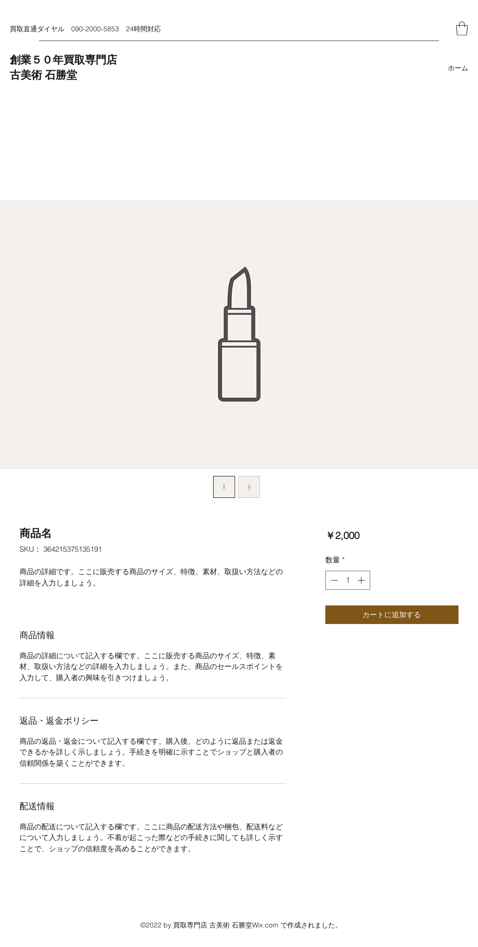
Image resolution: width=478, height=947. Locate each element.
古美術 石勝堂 (43, 75)
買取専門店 (90, 60)
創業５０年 (36, 60)
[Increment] (362, 580)
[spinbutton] (347, 580)
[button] (462, 29)
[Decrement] (333, 580)
